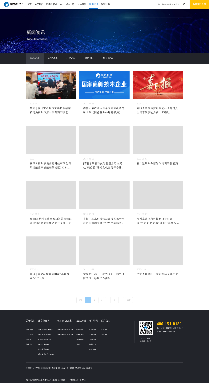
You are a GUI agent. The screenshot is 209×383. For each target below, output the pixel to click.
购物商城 (80, 339)
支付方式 (104, 334)
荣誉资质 (29, 339)
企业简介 (29, 330)
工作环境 (29, 334)
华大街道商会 (87, 368)
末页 (129, 300)
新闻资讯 (93, 4)
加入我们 (29, 344)
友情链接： (30, 368)
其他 (78, 344)
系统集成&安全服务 (46, 354)
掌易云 (54, 368)
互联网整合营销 (44, 339)
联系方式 (104, 330)
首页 (29, 4)
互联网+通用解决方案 (65, 334)
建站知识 (92, 344)
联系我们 (105, 4)
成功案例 (81, 4)
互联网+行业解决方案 (65, 330)
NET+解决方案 (67, 4)
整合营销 (92, 349)
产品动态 (92, 339)
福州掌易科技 (46, 368)
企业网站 (80, 330)
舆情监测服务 (43, 344)
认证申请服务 (43, 349)
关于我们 (38, 4)
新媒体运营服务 (44, 334)
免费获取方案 (199, 4)
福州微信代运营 (75, 368)
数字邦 (37, 368)
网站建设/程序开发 (45, 330)
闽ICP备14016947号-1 (78, 380)
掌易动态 (92, 330)
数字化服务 (51, 4)
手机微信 (80, 334)
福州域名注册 (63, 368)
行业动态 (92, 334)
